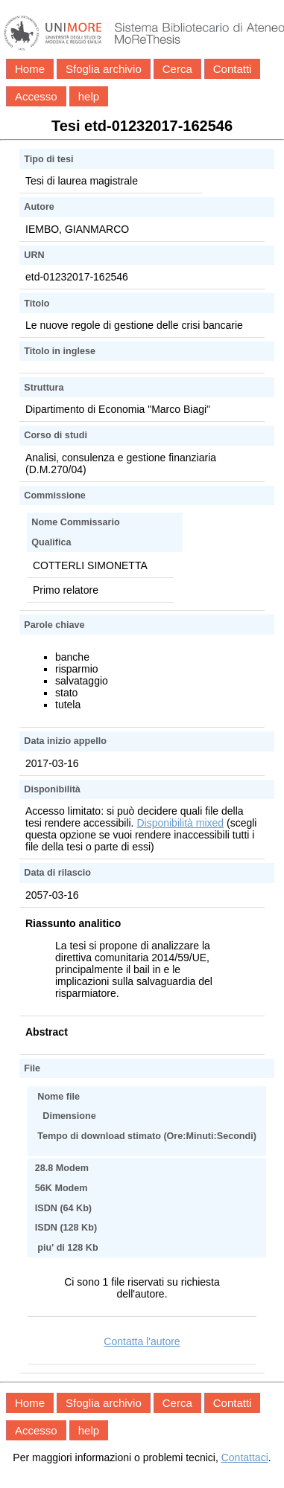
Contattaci (244, 1457)
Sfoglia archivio (104, 68)
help (88, 96)
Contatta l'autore (142, 1341)
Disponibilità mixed (180, 823)
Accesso (36, 96)
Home (30, 68)
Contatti (232, 68)
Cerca (177, 68)
